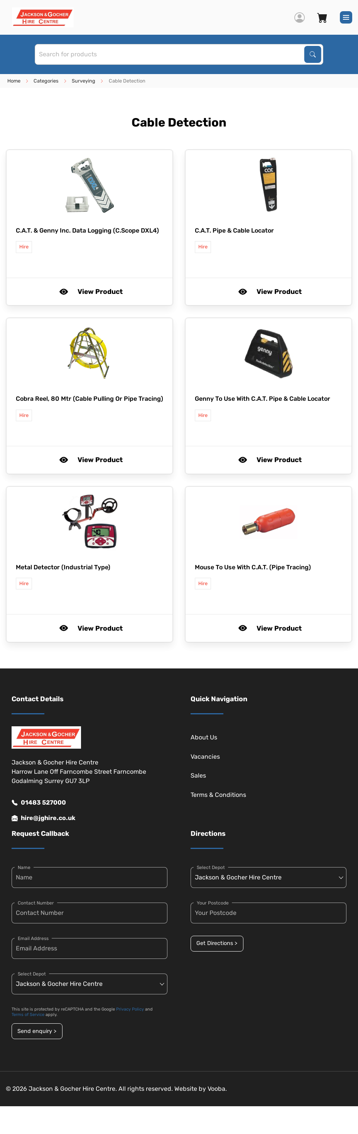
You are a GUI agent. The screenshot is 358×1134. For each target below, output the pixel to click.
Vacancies (205, 756)
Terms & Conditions (218, 794)
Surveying (83, 81)
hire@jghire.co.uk (43, 818)
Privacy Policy (130, 1009)
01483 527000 (39, 802)
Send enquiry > (36, 1031)
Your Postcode (213, 903)
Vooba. (217, 1088)
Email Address (33, 938)
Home (13, 81)
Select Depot (32, 974)
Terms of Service (28, 1014)
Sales (198, 775)
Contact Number (36, 903)
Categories (46, 81)
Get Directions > (216, 943)
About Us (204, 737)
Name (24, 867)
